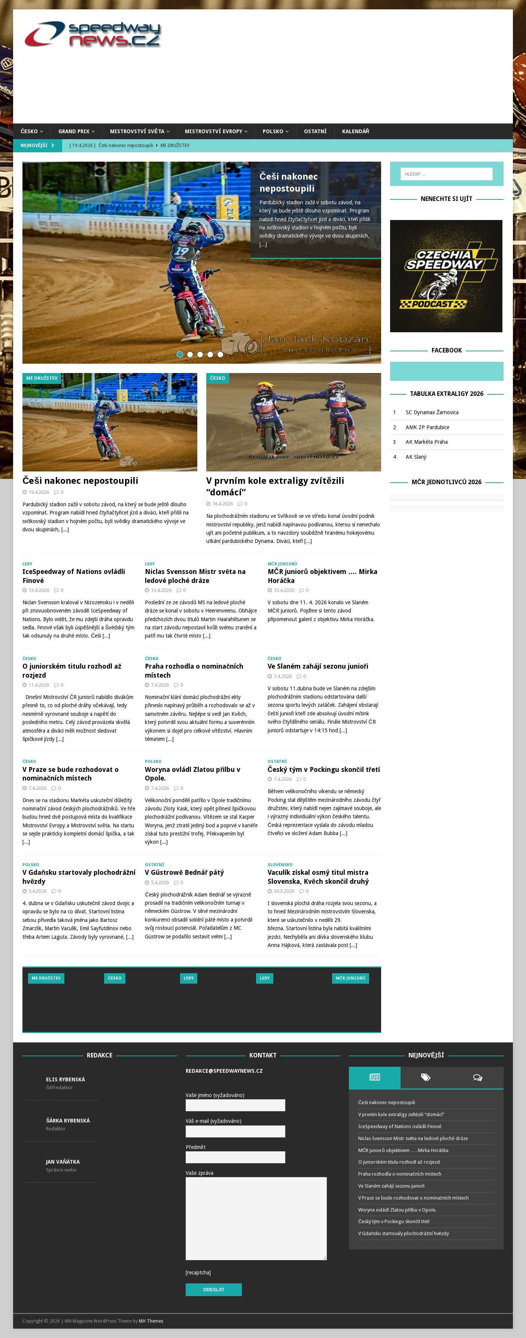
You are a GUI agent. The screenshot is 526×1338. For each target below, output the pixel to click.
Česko (29, 131)
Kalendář (356, 131)
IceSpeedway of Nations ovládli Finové (399, 1126)
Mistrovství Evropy (213, 131)
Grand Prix (73, 131)
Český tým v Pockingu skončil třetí (324, 769)
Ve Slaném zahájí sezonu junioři (318, 666)
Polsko (273, 131)
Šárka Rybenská (68, 1121)
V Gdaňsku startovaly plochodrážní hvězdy (403, 1233)
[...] (263, 244)
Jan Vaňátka (63, 1162)
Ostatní (315, 131)
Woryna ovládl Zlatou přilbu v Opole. (397, 1210)
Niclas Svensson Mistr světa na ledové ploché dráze (413, 1138)
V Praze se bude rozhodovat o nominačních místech (413, 1198)
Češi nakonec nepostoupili (80, 481)
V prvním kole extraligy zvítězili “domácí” (401, 1114)
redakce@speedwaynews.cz (224, 1071)
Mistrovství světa (137, 131)
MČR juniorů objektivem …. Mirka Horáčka (403, 1150)
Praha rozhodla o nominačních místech (399, 1174)
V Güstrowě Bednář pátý (184, 872)
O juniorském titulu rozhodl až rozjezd (399, 1162)
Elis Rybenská (65, 1079)
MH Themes (151, 1321)
